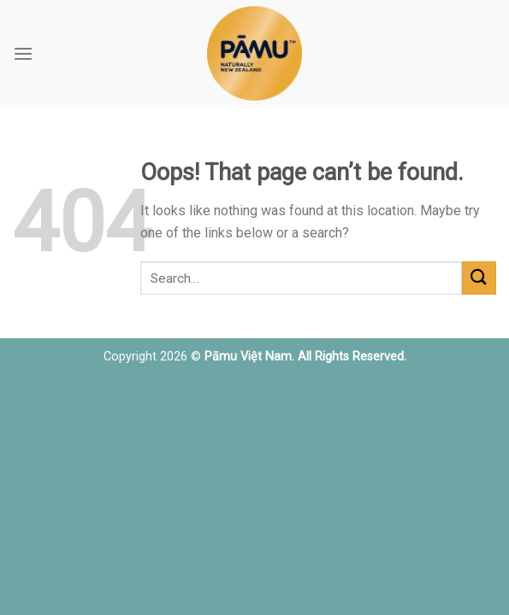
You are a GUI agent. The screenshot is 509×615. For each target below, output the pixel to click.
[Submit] (479, 278)
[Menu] (23, 53)
